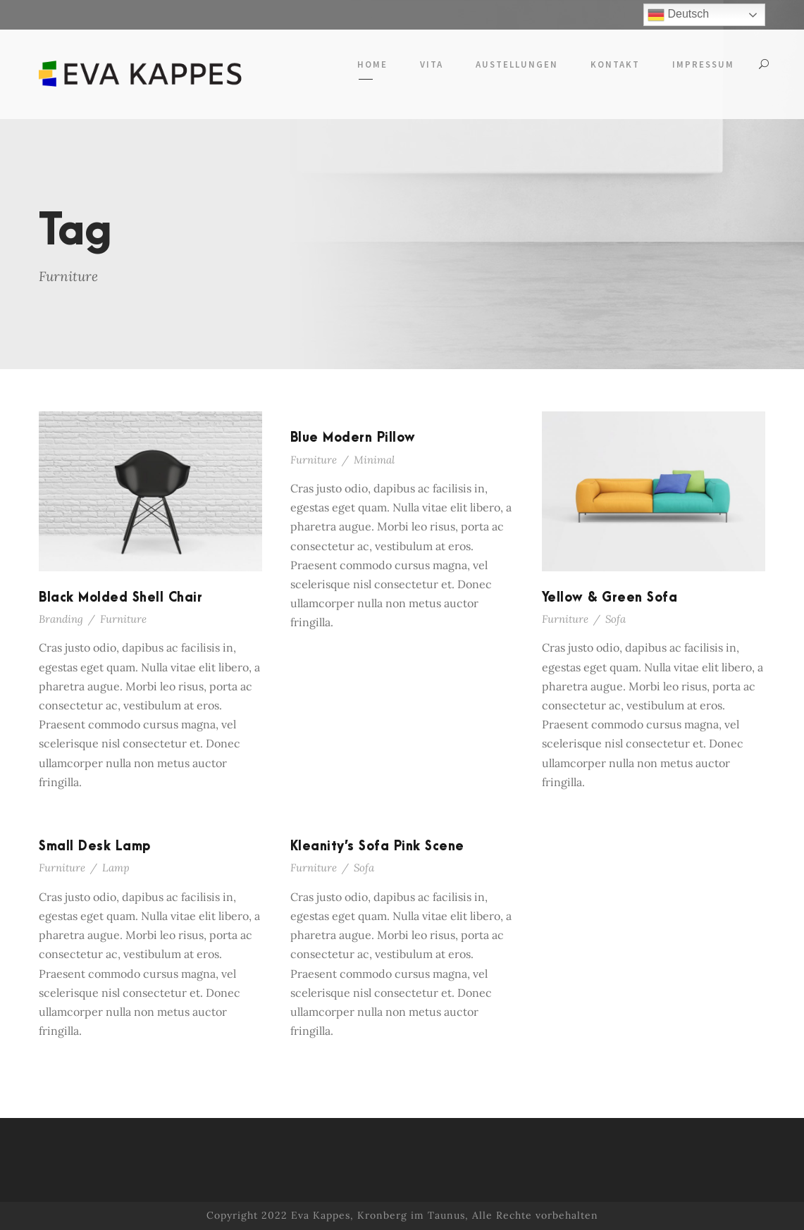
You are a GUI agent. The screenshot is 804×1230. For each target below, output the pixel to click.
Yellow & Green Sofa (610, 597)
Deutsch (678, 14)
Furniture (123, 619)
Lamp (116, 867)
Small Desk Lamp (95, 846)
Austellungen (517, 64)
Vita (431, 64)
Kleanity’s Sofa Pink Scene (377, 846)
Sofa (615, 619)
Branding (61, 619)
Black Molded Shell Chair (120, 597)
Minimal (374, 459)
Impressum (703, 64)
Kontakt (615, 64)
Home (372, 64)
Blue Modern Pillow (353, 438)
